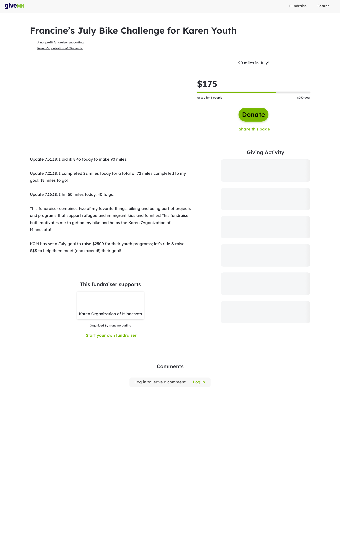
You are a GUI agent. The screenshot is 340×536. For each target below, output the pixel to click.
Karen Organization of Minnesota (60, 48)
